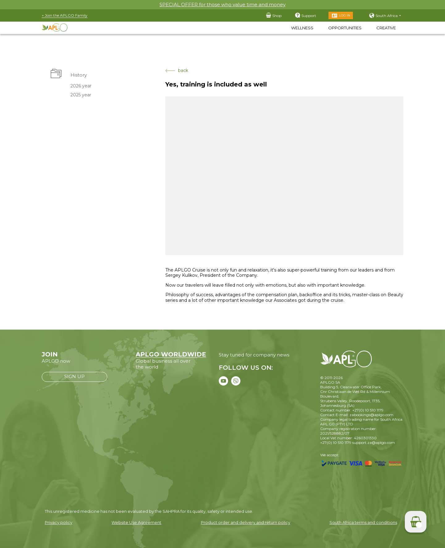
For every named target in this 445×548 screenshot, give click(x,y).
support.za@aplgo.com (373, 442)
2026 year (80, 86)
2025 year (80, 95)
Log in (344, 15)
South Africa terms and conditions (363, 522)
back (176, 70)
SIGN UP (74, 376)
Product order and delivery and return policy (245, 522)
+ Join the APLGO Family (64, 15)
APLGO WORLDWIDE (171, 354)
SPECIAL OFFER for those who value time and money (222, 4)
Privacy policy (58, 522)
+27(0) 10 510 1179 (335, 442)
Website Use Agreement (136, 522)
